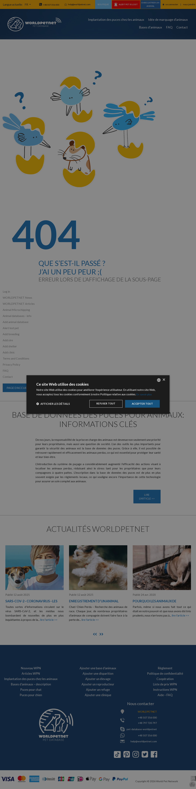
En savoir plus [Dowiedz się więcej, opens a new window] (144, 393)
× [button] (163, 379)
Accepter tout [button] (142, 403)
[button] (53, 403)
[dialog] (98, 394)
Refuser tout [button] (105, 403)
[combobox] (159, 380)
